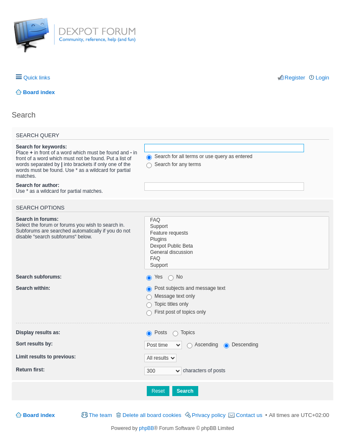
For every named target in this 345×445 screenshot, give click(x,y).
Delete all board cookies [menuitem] (152, 415)
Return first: (30, 370)
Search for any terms (173, 164)
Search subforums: (38, 277)
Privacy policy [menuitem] (209, 415)
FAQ (236, 220)
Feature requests (236, 233)
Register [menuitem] (295, 77)
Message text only (170, 296)
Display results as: (38, 332)
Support (236, 226)
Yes (154, 277)
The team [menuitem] (100, 415)
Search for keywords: (41, 147)
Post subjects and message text (185, 288)
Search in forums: (37, 219)
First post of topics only (176, 312)
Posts (156, 332)
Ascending (202, 345)
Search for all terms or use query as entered (199, 156)
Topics (184, 332)
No (175, 277)
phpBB (146, 428)
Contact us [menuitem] (249, 415)
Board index (39, 415)
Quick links (36, 77)
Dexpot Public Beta (236, 246)
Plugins (236, 239)
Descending (241, 345)
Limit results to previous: (46, 357)
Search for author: (37, 185)
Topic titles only (167, 304)
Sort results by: (34, 344)
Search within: (33, 288)
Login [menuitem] (322, 77)
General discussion (236, 252)
